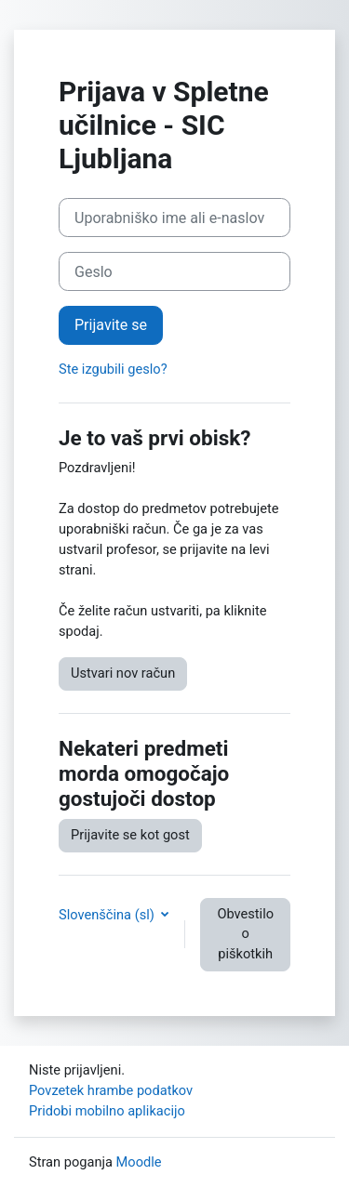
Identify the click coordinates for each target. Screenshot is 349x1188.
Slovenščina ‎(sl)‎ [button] (108, 914)
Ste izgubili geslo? (113, 369)
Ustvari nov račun (123, 673)
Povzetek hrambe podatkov (111, 1090)
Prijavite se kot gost (130, 834)
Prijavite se (110, 325)
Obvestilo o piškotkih (245, 934)
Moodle (139, 1162)
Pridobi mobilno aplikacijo (107, 1110)
